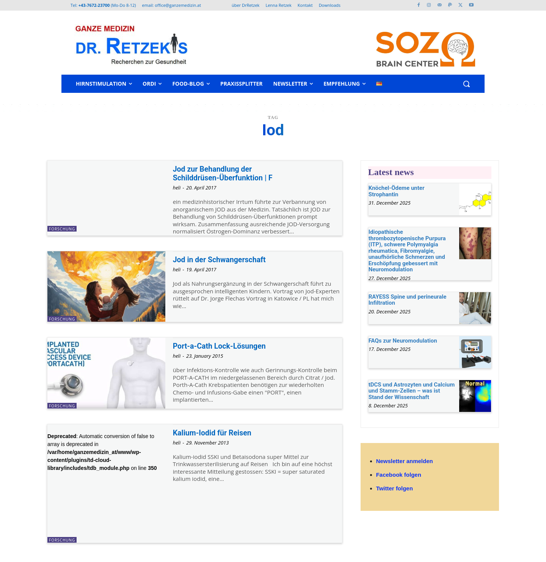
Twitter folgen (394, 488)
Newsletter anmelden (404, 461)
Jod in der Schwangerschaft (223, 259)
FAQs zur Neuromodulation (403, 340)
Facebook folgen (398, 474)
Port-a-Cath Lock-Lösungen (223, 346)
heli (177, 187)
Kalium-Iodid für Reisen (215, 432)
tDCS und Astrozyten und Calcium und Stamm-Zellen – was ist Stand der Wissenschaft (412, 391)
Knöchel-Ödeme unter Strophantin (397, 191)
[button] (466, 84)
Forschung (62, 229)
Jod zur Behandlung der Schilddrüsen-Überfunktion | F (226, 173)
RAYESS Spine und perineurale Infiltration (408, 300)
